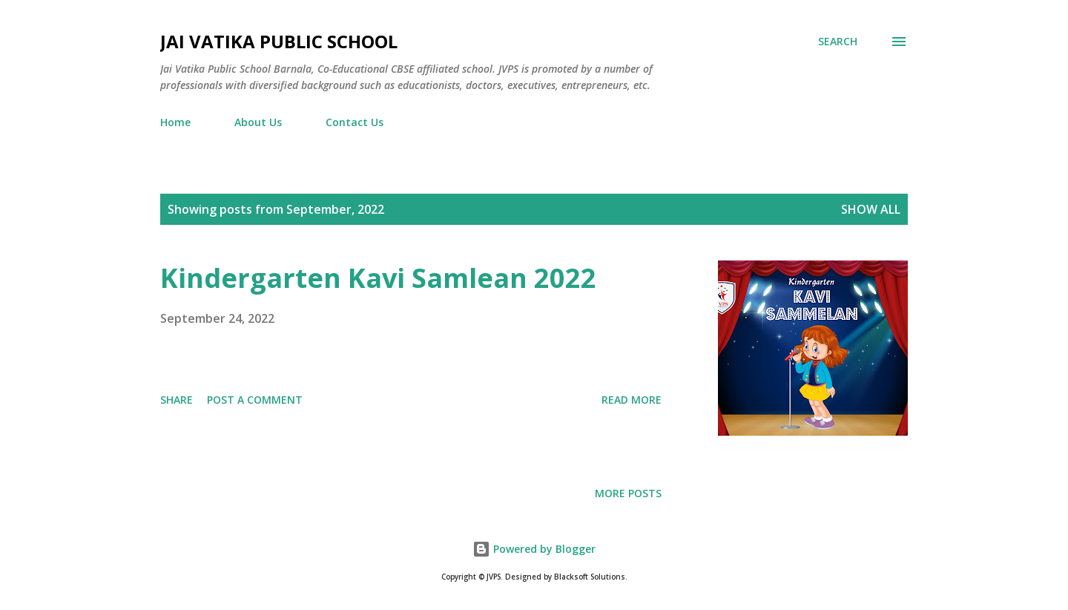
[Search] (837, 41)
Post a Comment (255, 400)
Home (175, 122)
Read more (631, 400)
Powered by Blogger (534, 549)
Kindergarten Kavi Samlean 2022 (378, 278)
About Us (258, 122)
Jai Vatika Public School (279, 41)
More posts (628, 493)
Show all (870, 209)
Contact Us (354, 122)
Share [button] (176, 400)
